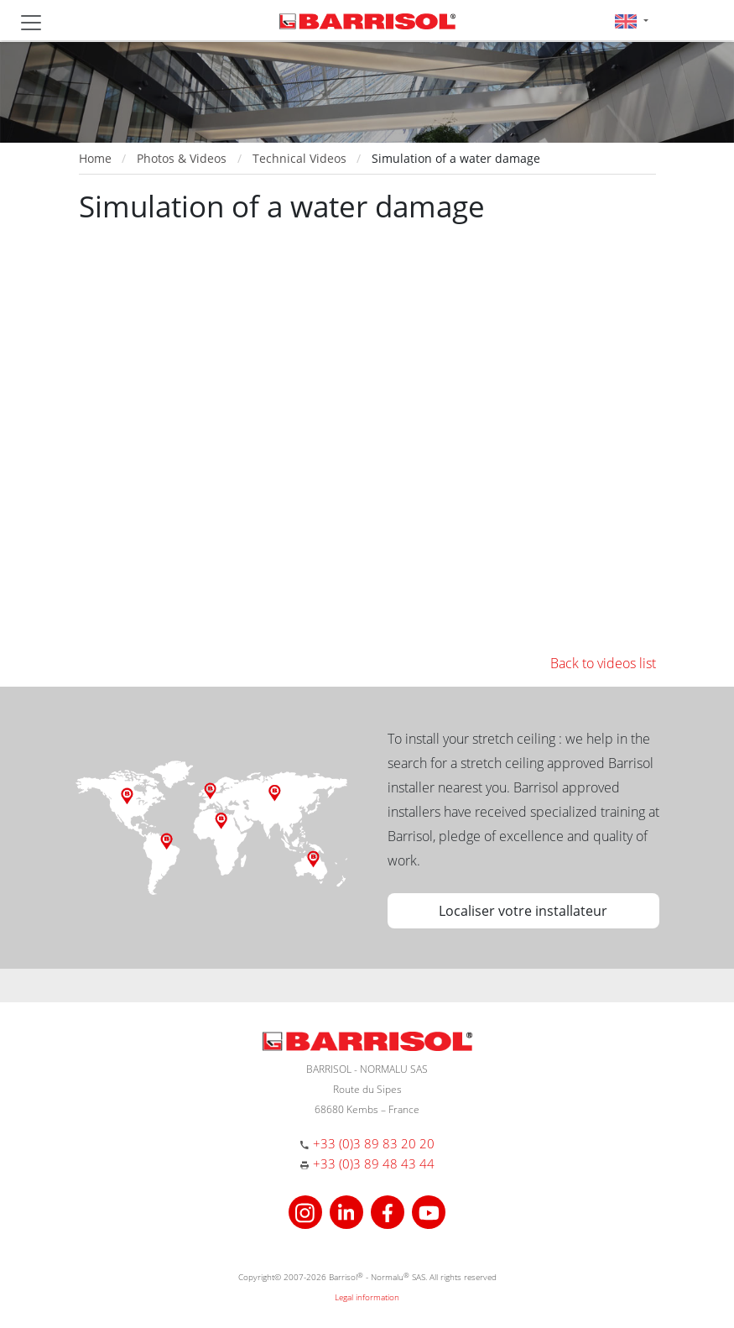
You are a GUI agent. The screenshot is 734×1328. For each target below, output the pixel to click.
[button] (631, 20)
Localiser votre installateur (523, 911)
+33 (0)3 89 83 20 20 (374, 1143)
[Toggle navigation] (31, 23)
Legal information (367, 1297)
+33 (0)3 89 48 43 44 (374, 1163)
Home (95, 158)
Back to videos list (603, 663)
